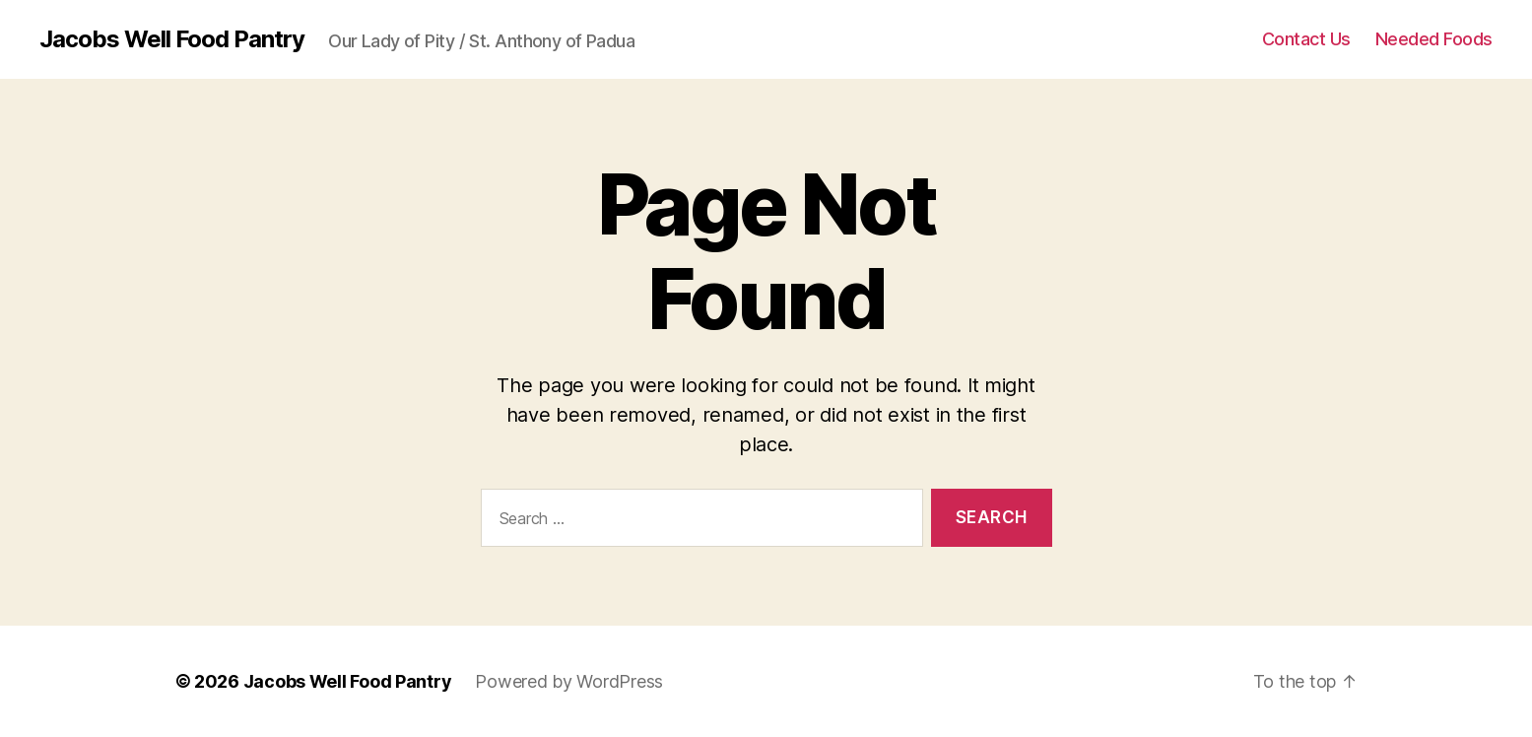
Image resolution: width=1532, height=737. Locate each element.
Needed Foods (1434, 39)
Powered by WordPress (569, 681)
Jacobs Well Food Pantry (171, 39)
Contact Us (1306, 39)
